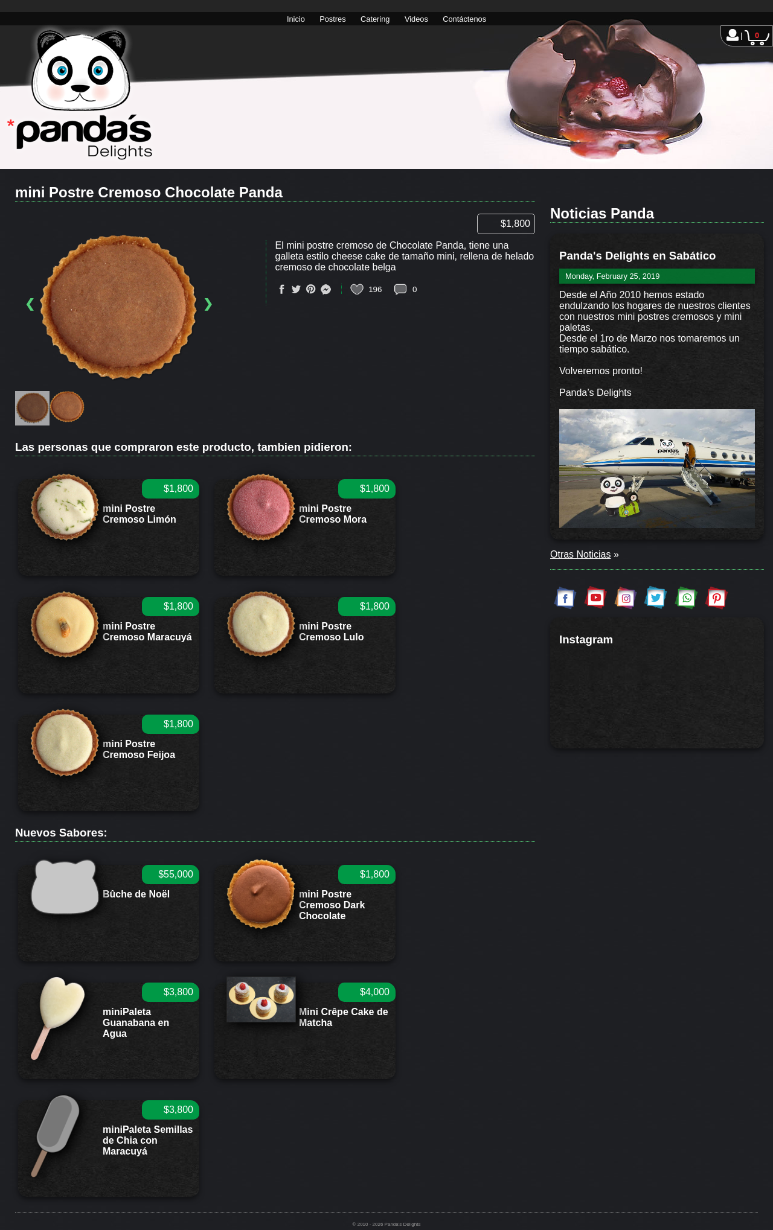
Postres (332, 19)
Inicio (296, 19)
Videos (416, 19)
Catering (375, 19)
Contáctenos (464, 19)
